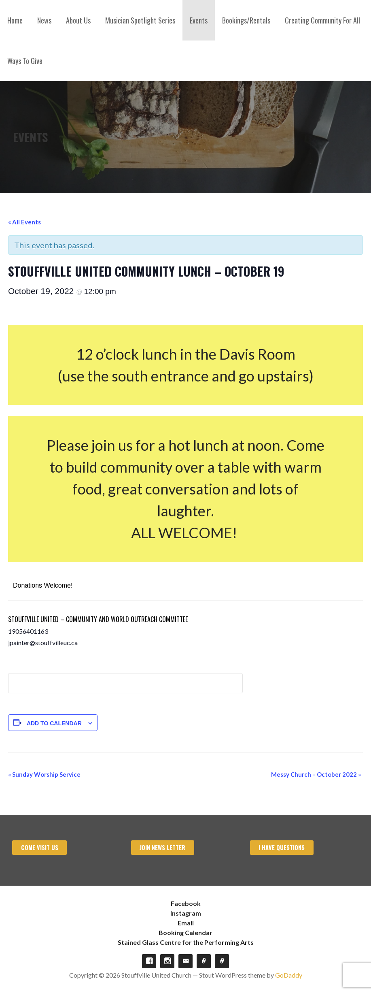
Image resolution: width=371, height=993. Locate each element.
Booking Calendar (185, 932)
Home (15, 20)
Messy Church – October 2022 (316, 774)
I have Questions (282, 847)
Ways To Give (24, 60)
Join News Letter (162, 847)
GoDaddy (288, 975)
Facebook (186, 903)
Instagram (185, 913)
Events (199, 20)
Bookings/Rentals (246, 20)
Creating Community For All (322, 20)
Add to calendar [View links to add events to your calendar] (54, 723)
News (44, 20)
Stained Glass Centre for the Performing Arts (186, 942)
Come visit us (39, 847)
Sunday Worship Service (44, 774)
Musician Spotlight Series (140, 20)
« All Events (24, 222)
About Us (78, 20)
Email (186, 923)
